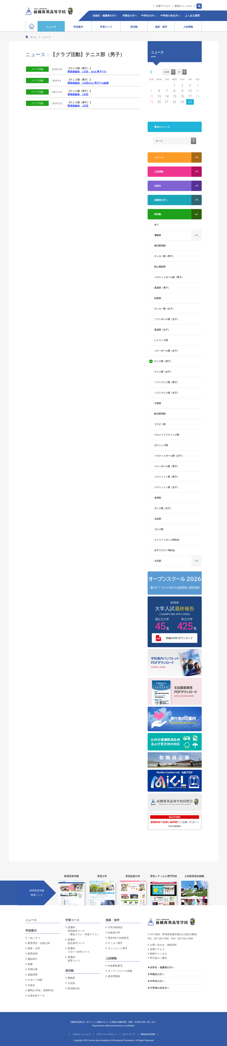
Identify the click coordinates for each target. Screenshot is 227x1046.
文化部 (71, 983)
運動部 (71, 978)
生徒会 (31, 985)
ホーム (33, 37)
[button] (150, 72)
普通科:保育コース (74, 959)
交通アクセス (163, 6)
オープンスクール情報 (120, 970)
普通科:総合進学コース (76, 941)
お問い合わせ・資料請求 (163, 944)
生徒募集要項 (115, 965)
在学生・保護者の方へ (162, 967)
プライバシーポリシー (106, 1034)
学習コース (72, 920)
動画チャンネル (183, 6)
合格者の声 (114, 932)
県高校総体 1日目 (78, 94)
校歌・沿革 (34, 948)
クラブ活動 (37, 69)
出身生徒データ (36, 995)
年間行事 (33, 969)
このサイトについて (81, 1034)
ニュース (31, 920)
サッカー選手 (115, 943)
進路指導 (33, 974)
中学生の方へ (157, 981)
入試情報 (111, 958)
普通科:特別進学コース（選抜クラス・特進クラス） (83, 931)
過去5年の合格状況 (118, 937)
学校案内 (31, 930)
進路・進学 (113, 920)
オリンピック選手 (117, 948)
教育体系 (33, 953)
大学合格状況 (115, 927)
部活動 (69, 970)
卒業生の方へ (157, 974)
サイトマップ (129, 1034)
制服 (30, 964)
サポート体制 (35, 979)
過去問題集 (114, 976)
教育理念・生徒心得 (39, 943)
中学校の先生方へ (159, 987)
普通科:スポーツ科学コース (79, 950)
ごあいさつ (34, 937)
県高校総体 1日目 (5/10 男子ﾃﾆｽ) (87, 71)
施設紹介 (33, 958)
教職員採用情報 (148, 1034)
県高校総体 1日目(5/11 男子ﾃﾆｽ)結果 (88, 83)
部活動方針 (74, 988)
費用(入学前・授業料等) (41, 990)
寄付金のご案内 (158, 958)
